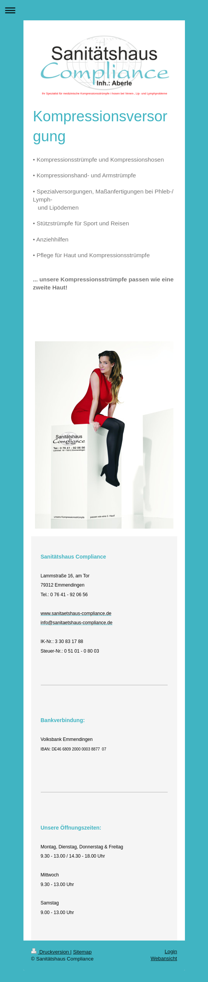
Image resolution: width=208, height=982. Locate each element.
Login (171, 951)
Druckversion (50, 952)
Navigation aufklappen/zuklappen (104, 10)
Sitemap (82, 952)
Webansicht (164, 958)
